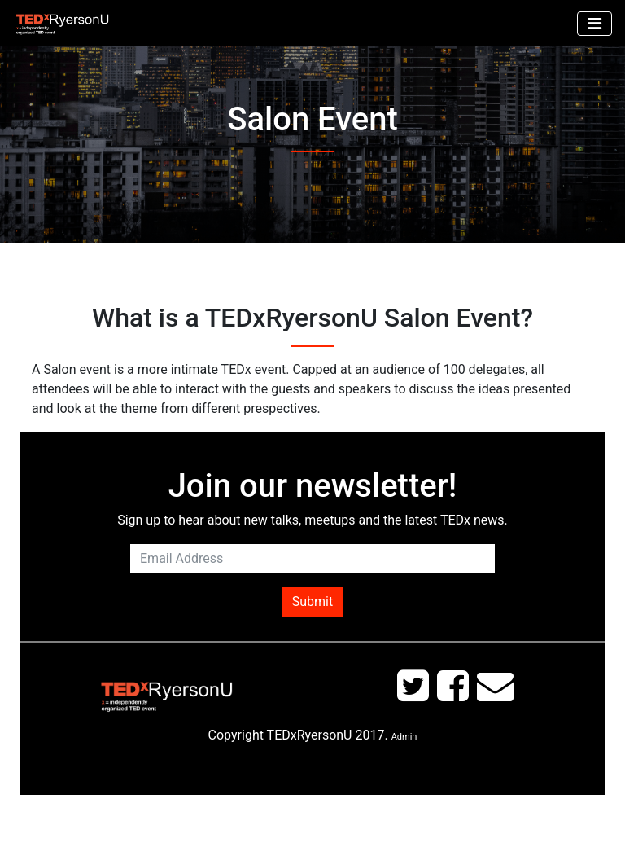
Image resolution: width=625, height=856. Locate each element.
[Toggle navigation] (594, 23)
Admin (404, 736)
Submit (312, 601)
